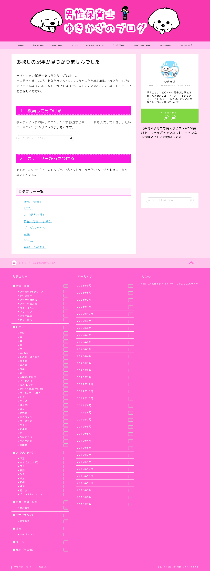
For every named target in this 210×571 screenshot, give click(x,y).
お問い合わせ (166, 45)
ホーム (21, 45)
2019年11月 (105, 391)
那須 (44, 482)
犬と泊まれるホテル (44, 494)
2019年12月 (105, 384)
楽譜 (44, 333)
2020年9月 (105, 321)
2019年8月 (105, 413)
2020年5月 (105, 349)
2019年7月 (105, 420)
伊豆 (44, 458)
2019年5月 (105, 434)
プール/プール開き (44, 393)
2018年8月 (105, 497)
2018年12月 (105, 469)
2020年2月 (105, 370)
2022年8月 (105, 293)
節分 (44, 433)
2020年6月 (105, 342)
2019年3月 (105, 448)
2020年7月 (105, 335)
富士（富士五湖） (44, 462)
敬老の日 (44, 405)
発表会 (44, 365)
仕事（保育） (58, 45)
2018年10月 (105, 483)
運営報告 (44, 521)
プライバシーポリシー (24, 567)
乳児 (44, 373)
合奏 (44, 369)
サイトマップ (186, 45)
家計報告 (44, 508)
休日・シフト (44, 311)
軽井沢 (44, 490)
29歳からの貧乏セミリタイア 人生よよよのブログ (169, 284)
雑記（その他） (35, 247)
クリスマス (44, 421)
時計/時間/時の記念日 (44, 389)
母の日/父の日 (44, 385)
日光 (44, 466)
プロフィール (38, 45)
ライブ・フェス (44, 534)
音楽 (27, 234)
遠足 (44, 409)
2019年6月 (105, 427)
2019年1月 (105, 462)
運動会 (44, 413)
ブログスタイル (35, 228)
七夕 (44, 397)
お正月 (44, 425)
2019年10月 (105, 398)
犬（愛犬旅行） (119, 45)
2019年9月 (105, 406)
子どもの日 (44, 381)
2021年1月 (105, 307)
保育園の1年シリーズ (44, 291)
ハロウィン (44, 417)
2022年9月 (105, 286)
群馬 (44, 474)
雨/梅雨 (44, 353)
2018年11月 (105, 476)
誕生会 (44, 361)
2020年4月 (105, 356)
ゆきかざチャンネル (95, 45)
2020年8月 (105, 328)
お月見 (44, 401)
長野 (44, 470)
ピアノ (75, 45)
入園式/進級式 (44, 377)
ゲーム (28, 241)
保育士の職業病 (44, 299)
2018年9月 (105, 490)
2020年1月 (105, 377)
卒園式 (44, 445)
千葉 (44, 478)
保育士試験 (44, 315)
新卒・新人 (44, 319)
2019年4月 (105, 441)
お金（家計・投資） (143, 45)
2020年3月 (105, 363)
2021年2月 (105, 300)
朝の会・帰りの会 (44, 357)
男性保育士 (44, 295)
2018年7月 (105, 504)
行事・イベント (44, 307)
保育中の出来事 (44, 303)
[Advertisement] (170, 166)
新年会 (44, 429)
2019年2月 (105, 455)
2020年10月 (105, 314)
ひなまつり (44, 437)
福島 (44, 486)
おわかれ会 (44, 441)
